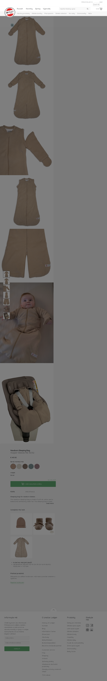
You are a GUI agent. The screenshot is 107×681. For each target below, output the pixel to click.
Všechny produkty (23, 13)
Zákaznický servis (87, 2)
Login (101, 2)
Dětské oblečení (61, 13)
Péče (90, 13)
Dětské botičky (37, 13)
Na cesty (72, 13)
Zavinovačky (81, 13)
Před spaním (48, 13)
